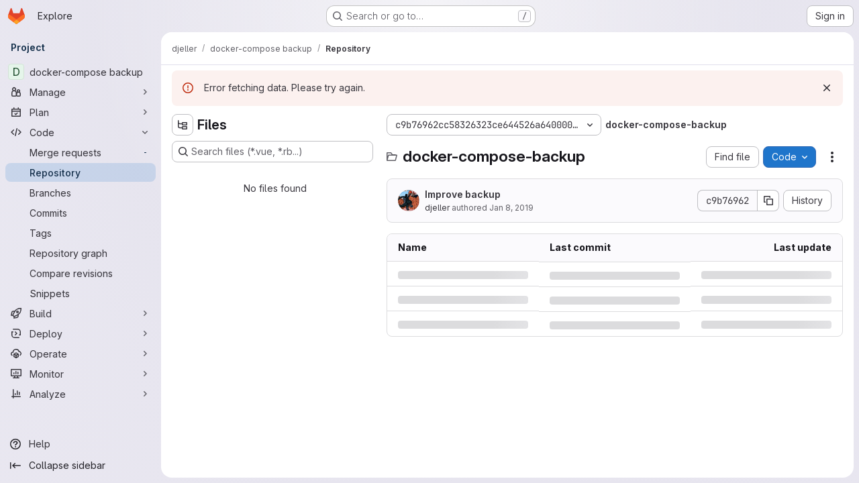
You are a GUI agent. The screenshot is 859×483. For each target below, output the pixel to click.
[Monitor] (80, 373)
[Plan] (80, 112)
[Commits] (80, 212)
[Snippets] (80, 293)
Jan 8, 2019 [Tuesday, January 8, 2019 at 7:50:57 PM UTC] (511, 208)
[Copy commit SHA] (768, 200)
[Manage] (80, 92)
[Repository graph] (80, 253)
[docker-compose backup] (80, 71)
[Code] (80, 132)
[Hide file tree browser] (182, 125)
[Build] (80, 313)
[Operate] (80, 353)
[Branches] (80, 192)
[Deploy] (80, 333)
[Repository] (80, 172)
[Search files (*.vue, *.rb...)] (272, 151)
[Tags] (80, 232)
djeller (437, 208)
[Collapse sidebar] (80, 465)
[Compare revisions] (80, 273)
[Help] (80, 444)
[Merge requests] (80, 152)
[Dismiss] (827, 88)
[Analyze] (80, 393)
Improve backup (463, 194)
